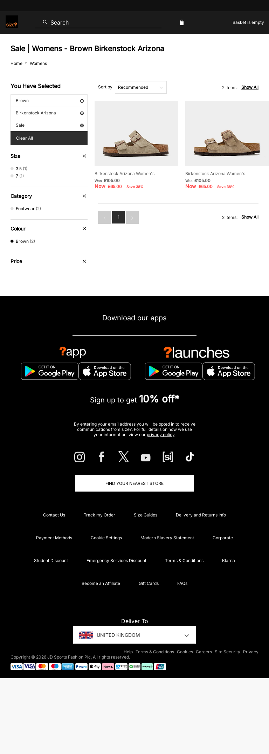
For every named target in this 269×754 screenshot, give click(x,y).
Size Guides (145, 515)
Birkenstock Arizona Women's (124, 173)
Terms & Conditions (184, 560)
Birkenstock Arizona (50, 112)
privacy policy (160, 434)
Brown (50, 100)
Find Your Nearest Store (134, 483)
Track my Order (99, 515)
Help (128, 651)
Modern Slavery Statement (167, 537)
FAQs (182, 583)
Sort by (105, 86)
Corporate (223, 537)
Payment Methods (54, 537)
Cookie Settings (106, 537)
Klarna (228, 560)
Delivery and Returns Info (201, 515)
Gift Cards (149, 583)
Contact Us (54, 515)
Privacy (250, 651)
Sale (50, 125)
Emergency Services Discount (116, 560)
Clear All (24, 138)
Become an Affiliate (101, 583)
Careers (204, 651)
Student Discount (51, 560)
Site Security (227, 651)
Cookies (185, 651)
